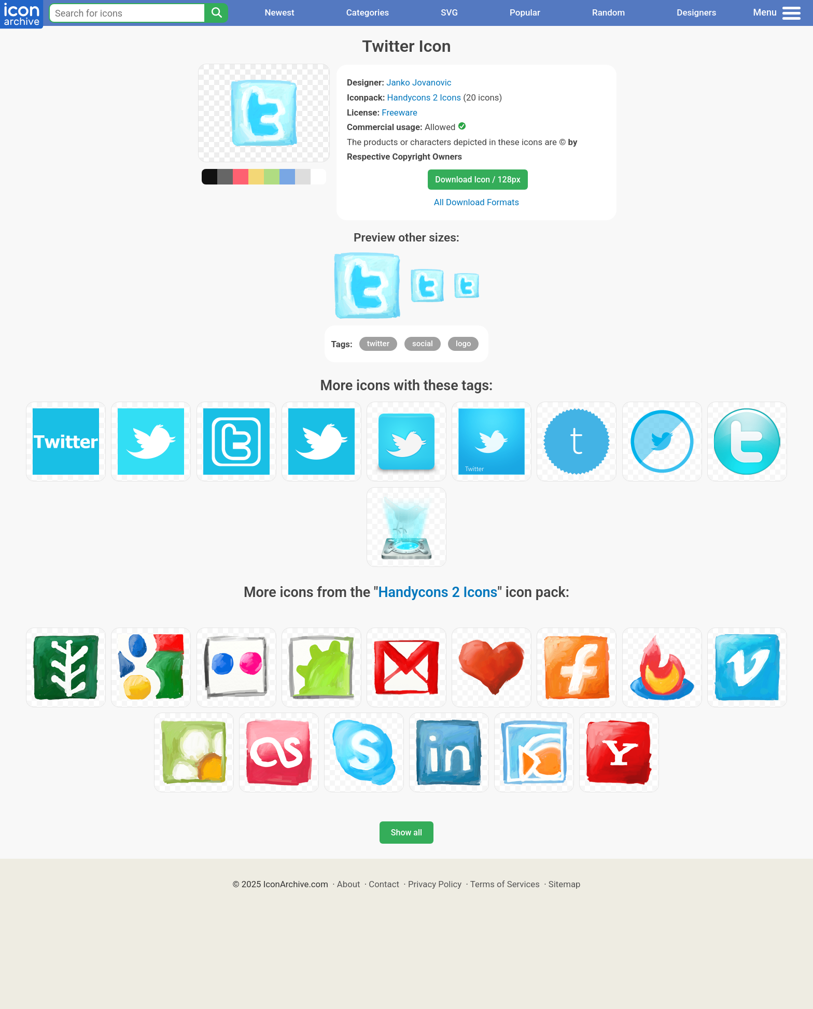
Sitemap (565, 884)
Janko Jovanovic (418, 82)
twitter (378, 343)
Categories (367, 12)
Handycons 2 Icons (424, 97)
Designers (696, 12)
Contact (384, 884)
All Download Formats (477, 202)
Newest (279, 12)
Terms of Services (505, 884)
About (348, 884)
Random (608, 12)
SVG (449, 12)
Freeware (399, 112)
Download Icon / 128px (477, 179)
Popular (525, 12)
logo (463, 343)
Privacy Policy (434, 884)
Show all (406, 832)
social (422, 343)
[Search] (216, 13)
